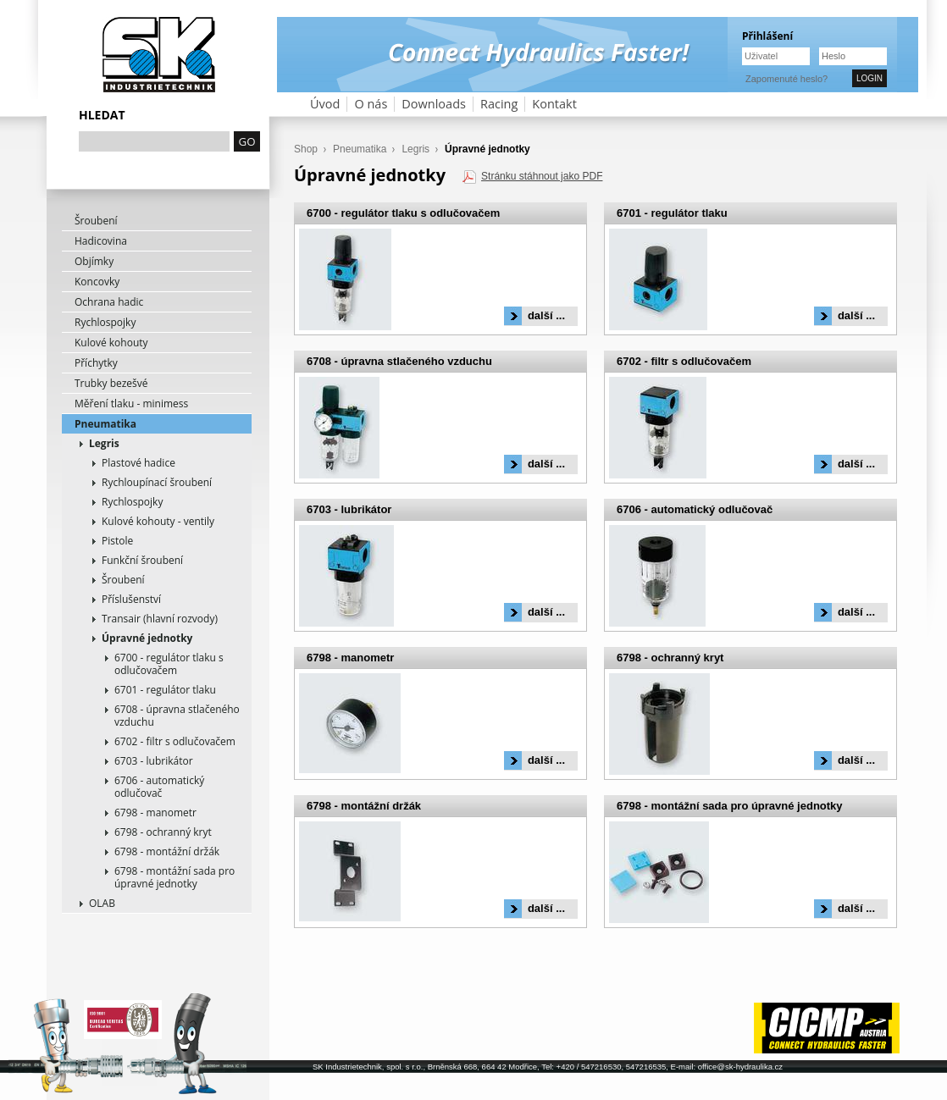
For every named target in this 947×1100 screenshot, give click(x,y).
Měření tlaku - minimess (131, 403)
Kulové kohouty (111, 342)
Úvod (325, 104)
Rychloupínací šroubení (157, 482)
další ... (546, 315)
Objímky (94, 261)
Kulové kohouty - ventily (158, 521)
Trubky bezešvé (111, 383)
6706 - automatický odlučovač (159, 786)
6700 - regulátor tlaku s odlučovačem (169, 664)
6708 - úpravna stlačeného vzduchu (177, 715)
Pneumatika (105, 423)
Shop (306, 149)
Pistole (117, 540)
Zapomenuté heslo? (786, 79)
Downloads (434, 104)
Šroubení (96, 220)
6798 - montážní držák (166, 851)
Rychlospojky (105, 322)
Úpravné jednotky (147, 638)
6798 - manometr (155, 812)
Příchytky (96, 363)
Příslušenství (131, 599)
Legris (104, 443)
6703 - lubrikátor (153, 761)
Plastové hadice (138, 462)
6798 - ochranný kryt (163, 832)
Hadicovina (101, 241)
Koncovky (97, 281)
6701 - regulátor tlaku (165, 689)
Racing (499, 104)
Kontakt (554, 104)
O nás (370, 104)
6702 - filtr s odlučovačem (174, 741)
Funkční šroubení (142, 560)
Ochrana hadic (109, 302)
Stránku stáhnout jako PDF (541, 176)
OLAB (102, 903)
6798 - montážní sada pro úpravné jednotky (174, 877)
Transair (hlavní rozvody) (160, 618)
